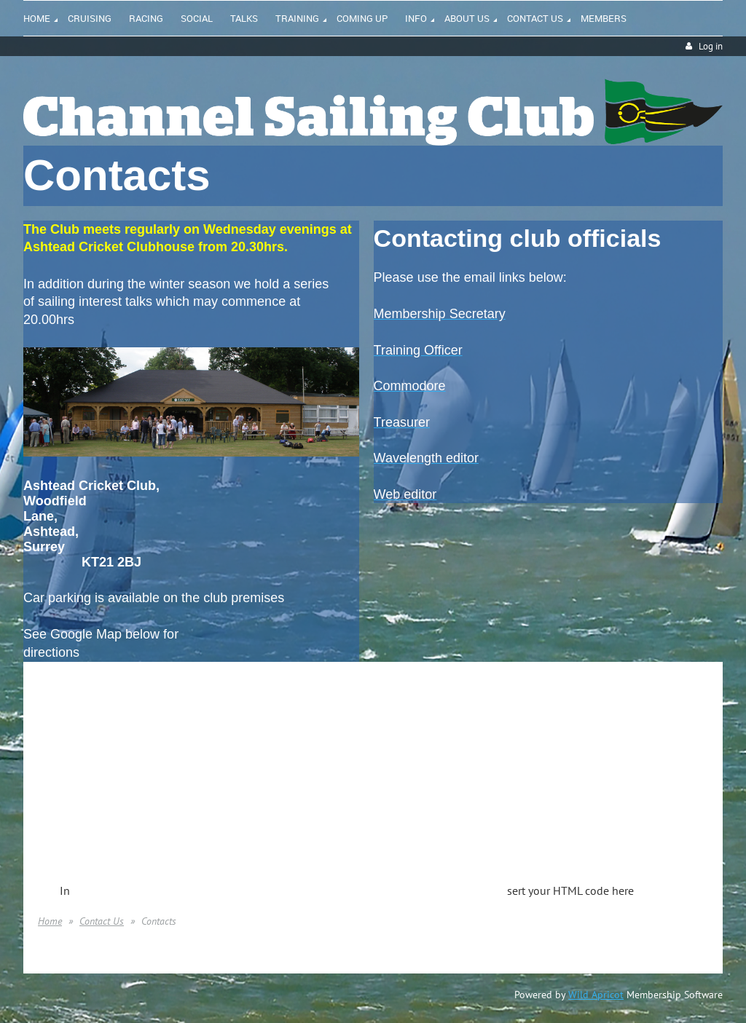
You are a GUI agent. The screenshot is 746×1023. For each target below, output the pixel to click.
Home (50, 921)
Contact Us (101, 921)
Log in (711, 46)
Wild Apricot (596, 994)
